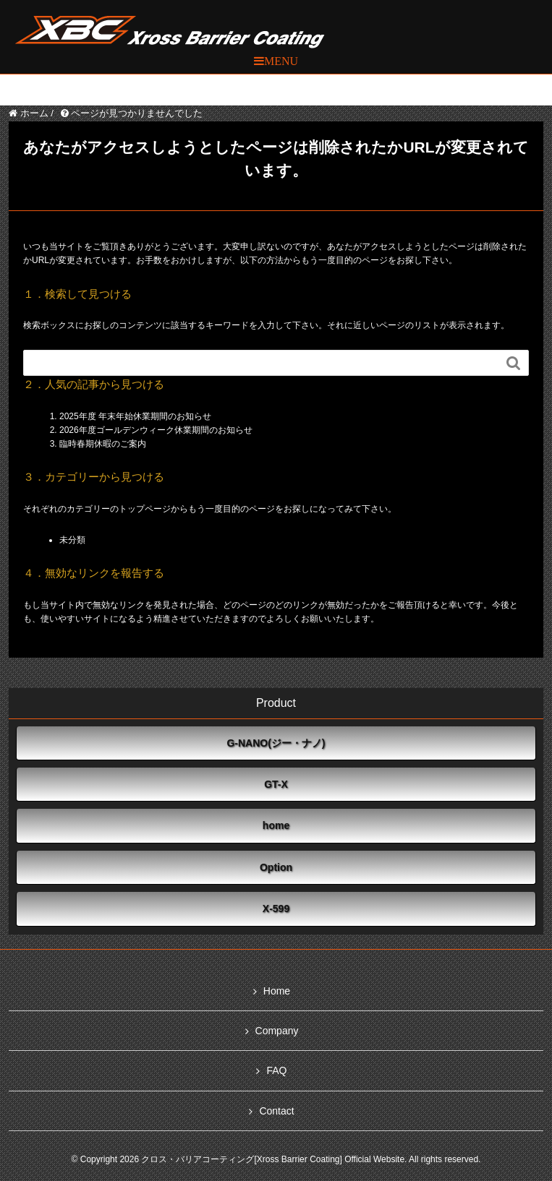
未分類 (72, 540)
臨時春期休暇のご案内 (102, 444)
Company (277, 1030)
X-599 (276, 908)
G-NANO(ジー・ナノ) (275, 743)
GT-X (276, 784)
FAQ (276, 1070)
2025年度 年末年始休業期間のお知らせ (135, 416)
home (276, 825)
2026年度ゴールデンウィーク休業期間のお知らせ (155, 430)
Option (276, 867)
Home (276, 991)
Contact (276, 1111)
